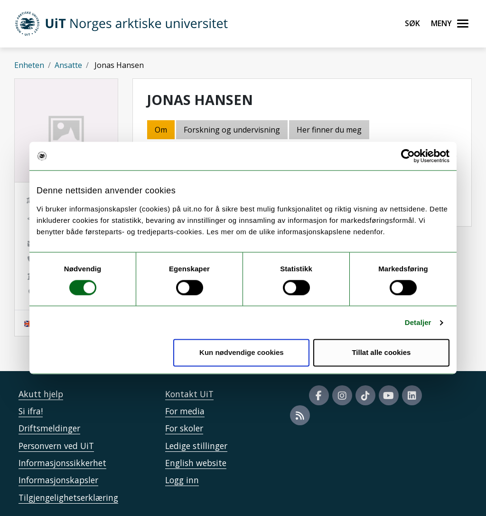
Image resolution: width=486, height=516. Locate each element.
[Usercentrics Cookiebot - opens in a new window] (407, 156)
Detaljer (418, 322)
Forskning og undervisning (232, 129)
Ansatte (68, 65)
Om (161, 129)
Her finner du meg (329, 129)
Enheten (29, 65)
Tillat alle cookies (381, 353)
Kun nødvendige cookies (241, 353)
